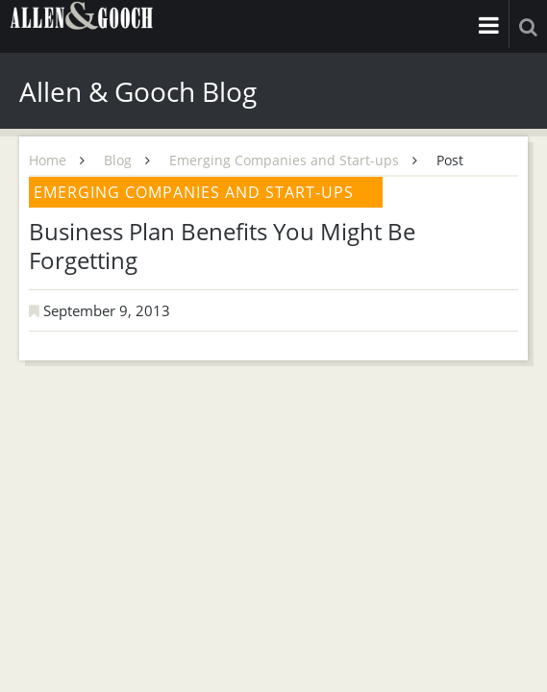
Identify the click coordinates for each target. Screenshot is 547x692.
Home (47, 160)
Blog (118, 160)
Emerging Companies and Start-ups (284, 160)
